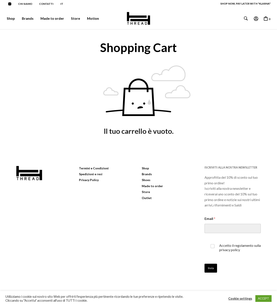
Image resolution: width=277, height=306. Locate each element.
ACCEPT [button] (263, 298)
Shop (11, 18)
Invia (211, 268)
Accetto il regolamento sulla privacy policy (240, 247)
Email (210, 218)
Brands (28, 18)
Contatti (46, 3)
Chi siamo (25, 3)
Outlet (147, 198)
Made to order (52, 18)
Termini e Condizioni (94, 168)
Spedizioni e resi (90, 174)
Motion (93, 18)
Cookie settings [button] (240, 298)
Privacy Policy (89, 180)
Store (75, 18)
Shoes (146, 180)
